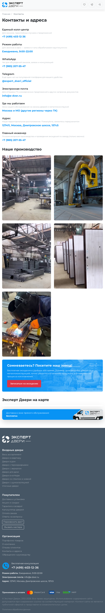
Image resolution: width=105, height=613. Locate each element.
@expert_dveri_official (16, 80)
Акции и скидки (10, 502)
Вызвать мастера (13, 527)
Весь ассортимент (11, 454)
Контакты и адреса (12, 551)
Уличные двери (10, 486)
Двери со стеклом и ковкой (16, 479)
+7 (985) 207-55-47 (14, 66)
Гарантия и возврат (12, 506)
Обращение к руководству (16, 554)
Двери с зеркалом (11, 468)
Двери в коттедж (11, 475)
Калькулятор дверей (13, 509)
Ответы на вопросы (12, 516)
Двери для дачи (10, 472)
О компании (8, 544)
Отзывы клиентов (11, 547)
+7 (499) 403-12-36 (13, 36)
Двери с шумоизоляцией (15, 482)
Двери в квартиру (11, 458)
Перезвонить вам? (13, 522)
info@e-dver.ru (12, 95)
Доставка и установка (13, 499)
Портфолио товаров (12, 540)
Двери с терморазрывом (15, 465)
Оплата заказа (9, 513)
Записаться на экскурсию (24, 383)
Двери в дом (8, 461)
